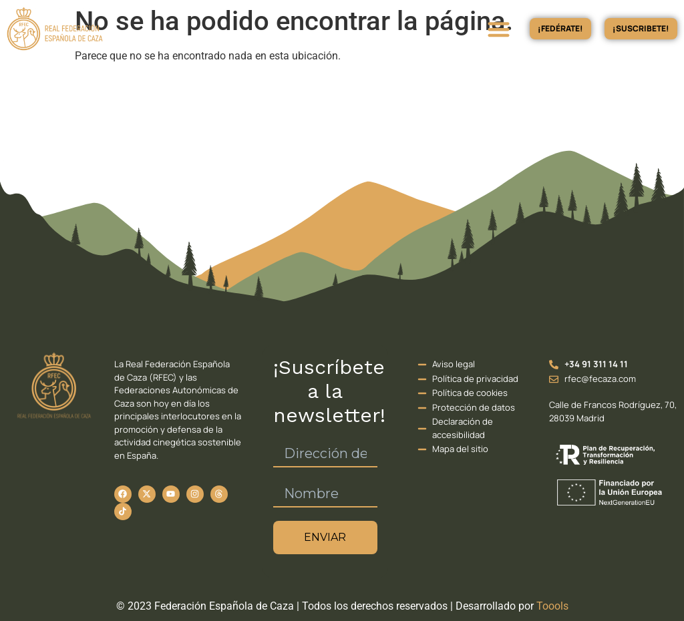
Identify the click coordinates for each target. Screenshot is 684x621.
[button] (498, 29)
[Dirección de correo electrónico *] (325, 454)
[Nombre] (325, 494)
